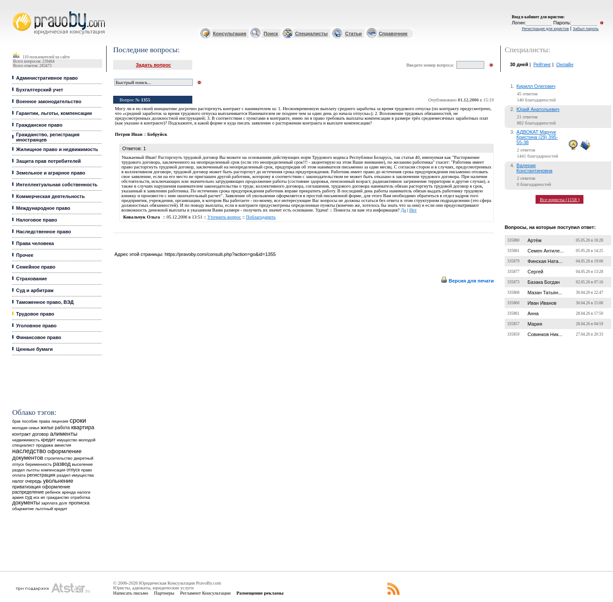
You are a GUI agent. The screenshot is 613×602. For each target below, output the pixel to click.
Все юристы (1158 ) (560, 199)
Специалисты (311, 33)
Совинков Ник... (545, 334)
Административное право (47, 78)
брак (16, 421)
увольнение (58, 481)
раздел (18, 470)
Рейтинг (542, 64)
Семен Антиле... (546, 250)
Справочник (393, 33)
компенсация (53, 470)
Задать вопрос (153, 64)
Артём (535, 240)
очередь (33, 481)
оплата (19, 475)
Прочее (24, 255)
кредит (48, 439)
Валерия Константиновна (534, 168)
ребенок (52, 492)
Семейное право (35, 266)
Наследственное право (43, 231)
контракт (21, 434)
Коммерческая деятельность (50, 196)
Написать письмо (130, 592)
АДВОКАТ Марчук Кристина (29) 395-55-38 (537, 137)
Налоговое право (36, 219)
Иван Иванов (542, 303)
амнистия (62, 445)
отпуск (73, 469)
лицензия (59, 421)
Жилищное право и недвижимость (57, 149)
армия (17, 497)
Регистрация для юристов (545, 29)
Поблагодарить (261, 217)
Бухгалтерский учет (39, 89)
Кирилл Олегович (535, 86)
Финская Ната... (545, 261)
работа (62, 427)
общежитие (23, 508)
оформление (56, 486)
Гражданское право (39, 125)
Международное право (43, 208)
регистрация (41, 475)
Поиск (271, 33)
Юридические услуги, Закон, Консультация (16, 11)
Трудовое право (35, 313)
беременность (38, 464)
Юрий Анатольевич (537, 109)
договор (40, 434)
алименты (63, 433)
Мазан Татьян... (545, 292)
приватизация (26, 486)
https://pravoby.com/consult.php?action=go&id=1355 (219, 254)
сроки (78, 420)
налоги (83, 492)
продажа (44, 445)
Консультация (229, 33)
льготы (33, 469)
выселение (82, 464)
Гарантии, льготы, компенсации (54, 113)
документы (26, 503)
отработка (80, 497)
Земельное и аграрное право (50, 172)
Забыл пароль (586, 29)
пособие (29, 421)
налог (18, 481)
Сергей (535, 271)
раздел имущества (75, 475)
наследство (29, 450)
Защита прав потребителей (48, 161)
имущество (67, 440)
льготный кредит (51, 508)
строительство (58, 458)
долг (63, 503)
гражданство (58, 497)
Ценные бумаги (34, 349)
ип (42, 497)
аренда (69, 492)
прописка (79, 502)
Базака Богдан (544, 282)
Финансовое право (38, 337)
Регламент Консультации (205, 592)
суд (28, 497)
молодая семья (25, 428)
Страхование (31, 278)
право (86, 470)
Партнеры (164, 592)
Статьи (353, 33)
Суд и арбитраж (35, 290)
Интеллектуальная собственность (56, 184)
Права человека (35, 243)
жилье (47, 427)
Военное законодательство (48, 101)
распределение (28, 492)
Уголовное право (36, 325)
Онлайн (564, 64)
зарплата (49, 503)
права (44, 421)
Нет (413, 210)
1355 (145, 100)
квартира (82, 427)
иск (36, 497)
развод (61, 464)
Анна (533, 313)
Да (403, 210)
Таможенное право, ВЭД (45, 302)
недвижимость (26, 439)
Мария (535, 323)
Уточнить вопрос (224, 217)
